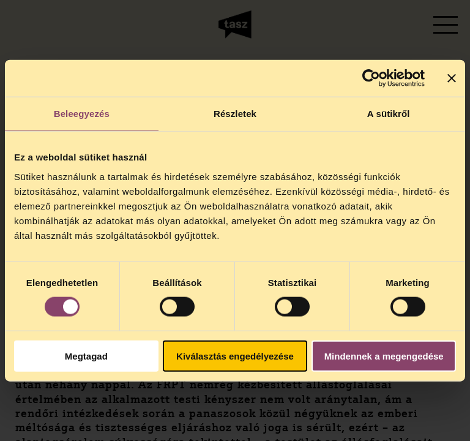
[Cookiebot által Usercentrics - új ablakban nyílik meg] (371, 78)
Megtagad (86, 355)
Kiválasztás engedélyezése (235, 355)
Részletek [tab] (235, 113)
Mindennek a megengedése (384, 355)
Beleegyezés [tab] (82, 113)
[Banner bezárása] (451, 78)
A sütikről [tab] (388, 113)
